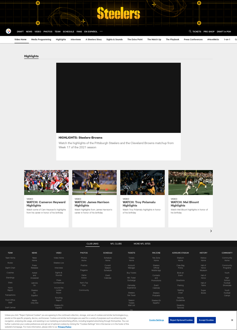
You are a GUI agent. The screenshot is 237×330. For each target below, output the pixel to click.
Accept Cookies (206, 320)
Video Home (59, 248)
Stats (10, 273)
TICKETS (131, 243)
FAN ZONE (156, 243)
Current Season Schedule (108, 258)
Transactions (10, 285)
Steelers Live (59, 253)
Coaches (10, 263)
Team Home (10, 248)
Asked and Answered (35, 265)
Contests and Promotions (156, 268)
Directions (180, 271)
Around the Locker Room (58, 280)
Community (84, 280)
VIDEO (58, 243)
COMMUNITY (227, 243)
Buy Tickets (131, 263)
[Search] (190, 31)
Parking (180, 276)
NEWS (34, 243)
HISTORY (203, 243)
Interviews (59, 258)
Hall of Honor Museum (203, 258)
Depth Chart (10, 258)
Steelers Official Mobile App (156, 258)
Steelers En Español (34, 283)
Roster (10, 253)
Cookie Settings (156, 320)
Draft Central (10, 298)
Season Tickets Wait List (131, 293)
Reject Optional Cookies (181, 320)
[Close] (232, 320)
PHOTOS (84, 243)
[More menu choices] (101, 31)
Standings (10, 268)
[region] (118, 320)
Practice (84, 256)
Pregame (84, 260)
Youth (227, 263)
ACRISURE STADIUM (180, 243)
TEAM (10, 243)
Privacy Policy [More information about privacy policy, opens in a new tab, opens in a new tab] (64, 327)
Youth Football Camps (227, 283)
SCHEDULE (107, 243)
